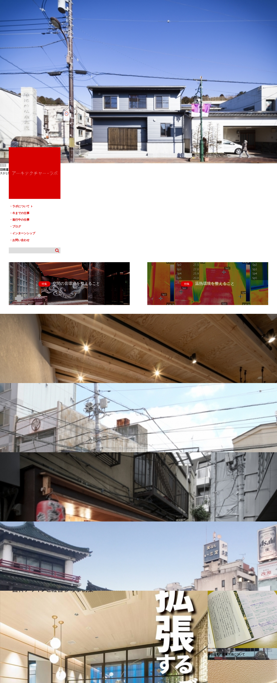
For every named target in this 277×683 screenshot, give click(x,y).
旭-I (2, 615)
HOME (6, 636)
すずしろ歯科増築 (9, 619)
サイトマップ (139, 636)
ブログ (224, 86)
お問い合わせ (228, 99)
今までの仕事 (228, 74)
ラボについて (230, 67)
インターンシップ (231, 92)
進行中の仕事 (228, 80)
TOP (272, 635)
